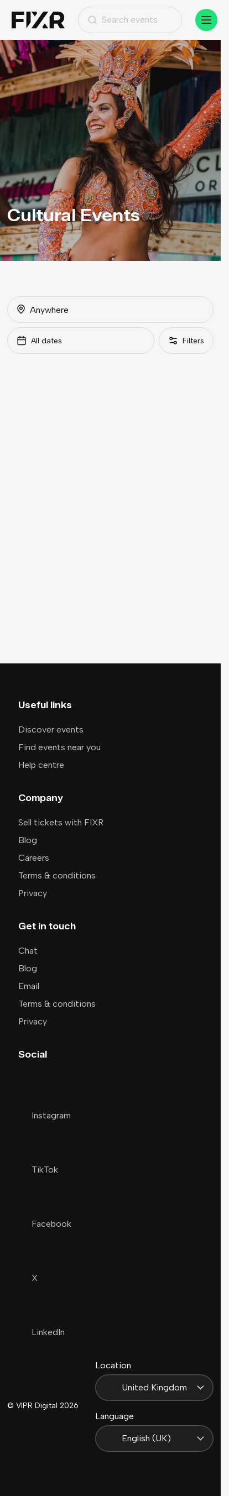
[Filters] (186, 340)
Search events (122, 19)
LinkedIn (41, 1332)
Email (28, 986)
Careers (33, 857)
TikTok (38, 1169)
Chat (28, 950)
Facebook (44, 1223)
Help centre (41, 765)
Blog (27, 840)
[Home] (38, 20)
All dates (39, 341)
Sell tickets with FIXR (60, 822)
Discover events (51, 729)
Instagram (44, 1115)
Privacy (32, 893)
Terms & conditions (57, 875)
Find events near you (59, 747)
